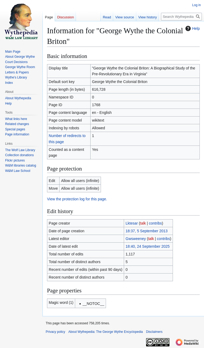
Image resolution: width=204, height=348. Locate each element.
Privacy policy (55, 332)
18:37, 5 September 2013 (147, 231)
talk (143, 223)
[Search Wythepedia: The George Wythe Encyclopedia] (181, 16)
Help (192, 28)
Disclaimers (154, 332)
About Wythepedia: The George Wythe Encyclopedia (105, 332)
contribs (155, 223)
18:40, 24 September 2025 (148, 246)
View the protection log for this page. (77, 199)
